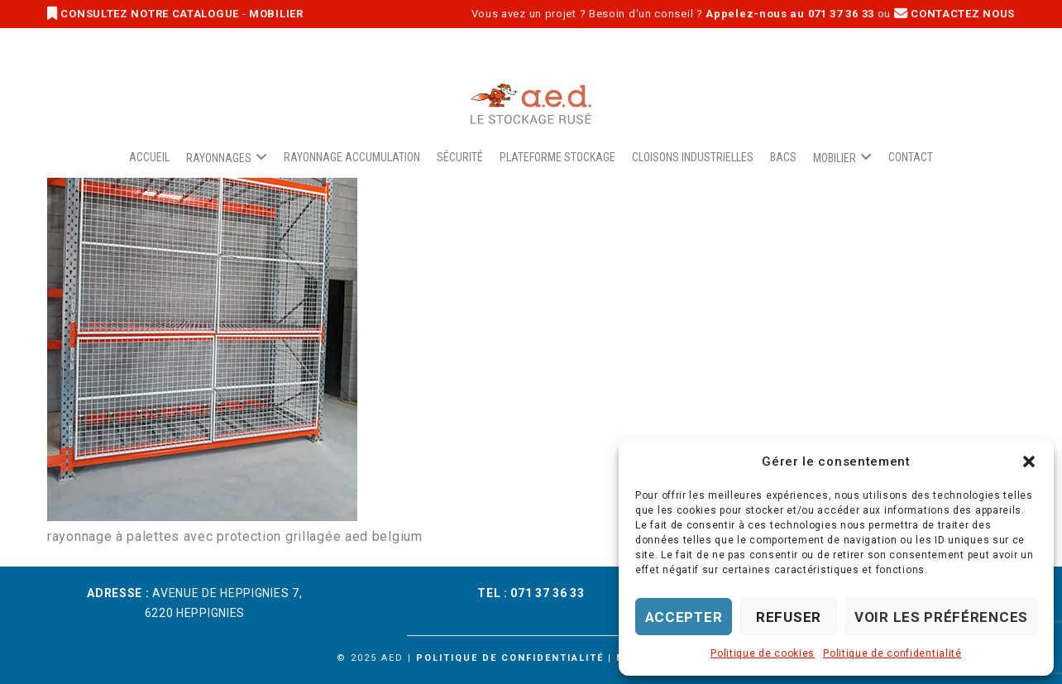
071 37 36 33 (547, 593)
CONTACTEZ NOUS (954, 13)
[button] (1029, 461)
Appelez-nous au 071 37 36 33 (790, 13)
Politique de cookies (762, 653)
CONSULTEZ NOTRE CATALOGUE (144, 13)
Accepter (684, 617)
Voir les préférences (941, 617)
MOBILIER (276, 13)
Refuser (788, 617)
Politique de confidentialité (892, 653)
